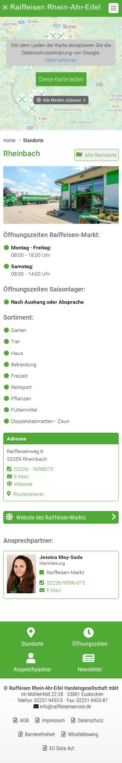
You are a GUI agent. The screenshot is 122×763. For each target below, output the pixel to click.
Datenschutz (90, 720)
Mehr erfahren (61, 60)
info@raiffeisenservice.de (62, 706)
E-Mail (21, 476)
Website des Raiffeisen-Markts (51, 517)
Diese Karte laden (61, 79)
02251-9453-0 (48, 700)
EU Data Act (61, 748)
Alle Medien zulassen (62, 100)
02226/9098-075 (66, 583)
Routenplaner (28, 494)
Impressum (53, 720)
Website (23, 484)
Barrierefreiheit (40, 734)
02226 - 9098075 (33, 469)
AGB (24, 720)
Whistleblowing (83, 734)
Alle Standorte (100, 155)
